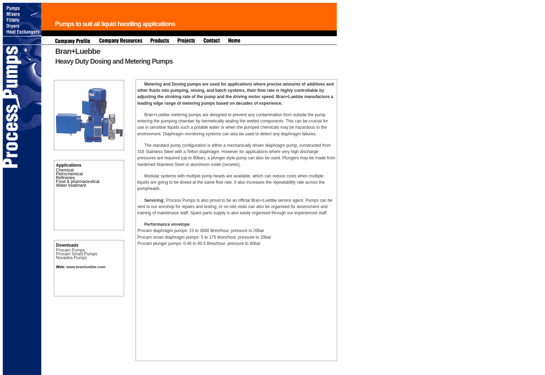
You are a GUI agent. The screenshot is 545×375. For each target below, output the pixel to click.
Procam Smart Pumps (76, 254)
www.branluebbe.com (85, 267)
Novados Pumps (71, 257)
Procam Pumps (70, 250)
